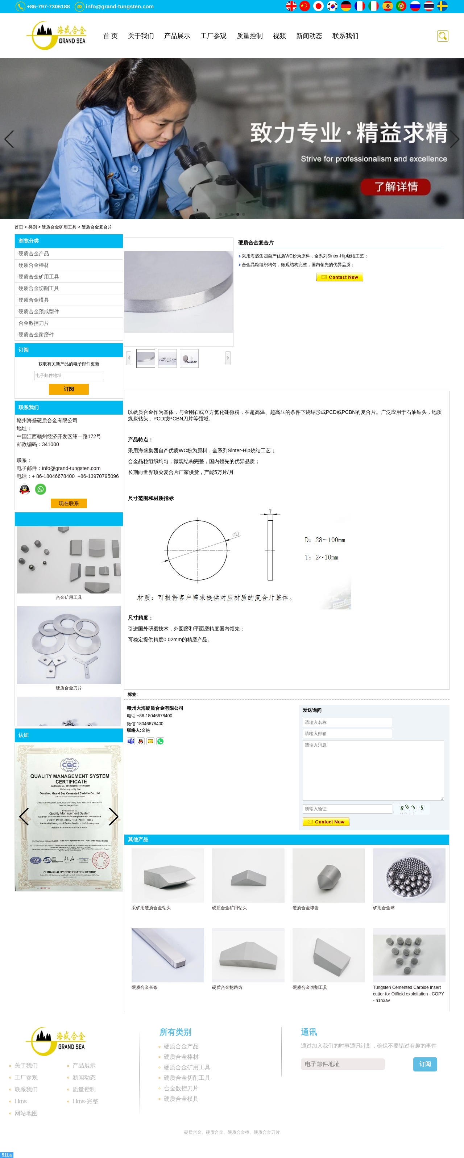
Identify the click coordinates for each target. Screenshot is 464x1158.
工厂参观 (213, 35)
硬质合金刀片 (69, 689)
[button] (220, 214)
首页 (18, 227)
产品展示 (177, 35)
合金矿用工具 (69, 598)
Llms (20, 1101)
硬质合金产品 (33, 253)
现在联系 (69, 503)
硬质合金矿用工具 (59, 227)
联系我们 (345, 35)
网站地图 (26, 1113)
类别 (32, 227)
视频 (279, 35)
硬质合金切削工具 (38, 288)
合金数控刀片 (33, 323)
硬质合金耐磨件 (36, 334)
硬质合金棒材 (33, 265)
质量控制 (250, 35)
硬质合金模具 (33, 300)
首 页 (110, 35)
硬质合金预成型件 (38, 311)
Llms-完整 (85, 1101)
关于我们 (141, 35)
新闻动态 (309, 35)
